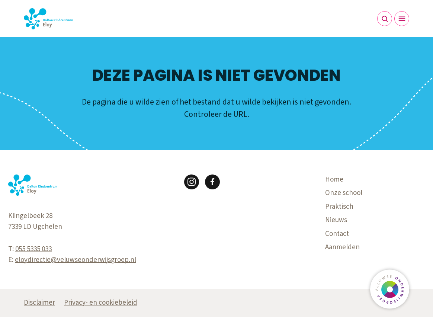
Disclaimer (39, 303)
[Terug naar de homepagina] (48, 18)
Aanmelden (342, 247)
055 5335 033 (33, 249)
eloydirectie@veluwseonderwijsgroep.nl (75, 260)
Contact (337, 234)
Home (334, 179)
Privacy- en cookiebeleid (100, 303)
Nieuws (336, 220)
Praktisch (339, 207)
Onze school (343, 193)
